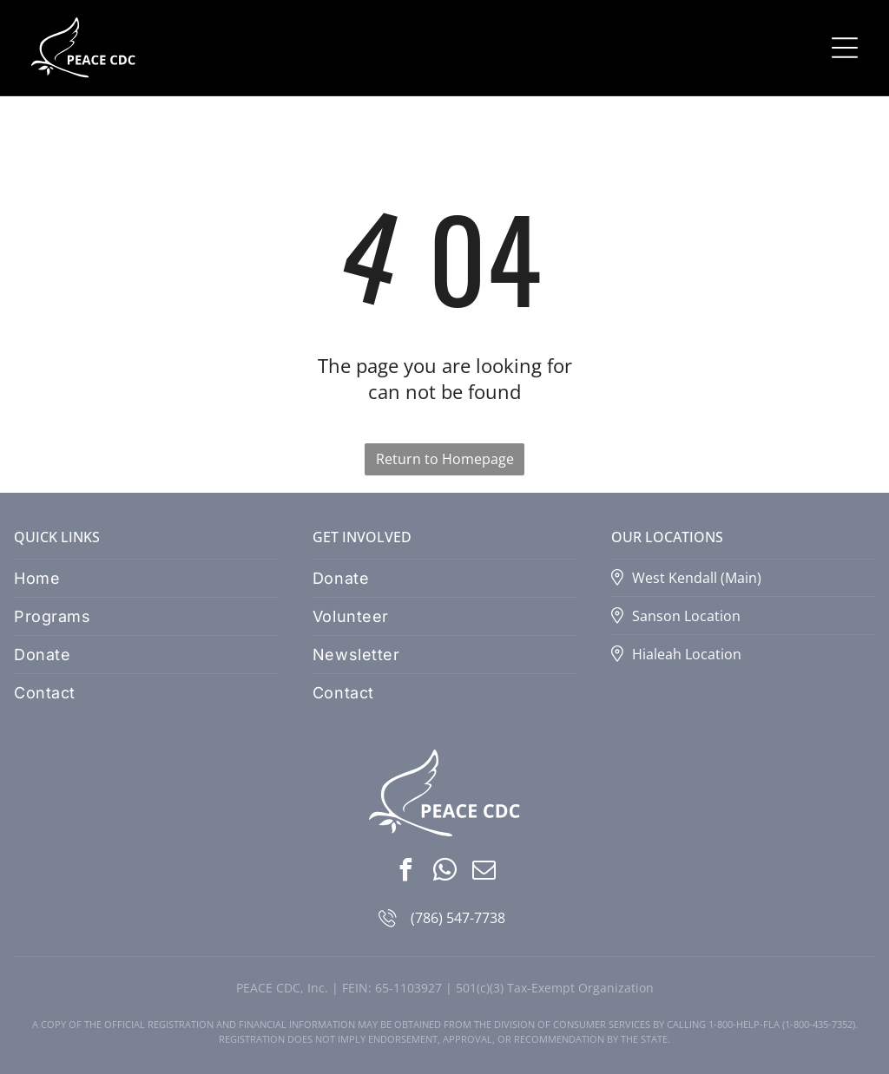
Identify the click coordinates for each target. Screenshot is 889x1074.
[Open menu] (845, 48)
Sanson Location (686, 615)
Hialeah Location (686, 654)
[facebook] (405, 872)
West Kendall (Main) (696, 577)
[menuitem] (146, 579)
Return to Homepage (445, 458)
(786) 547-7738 (458, 917)
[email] (483, 872)
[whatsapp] (444, 872)
